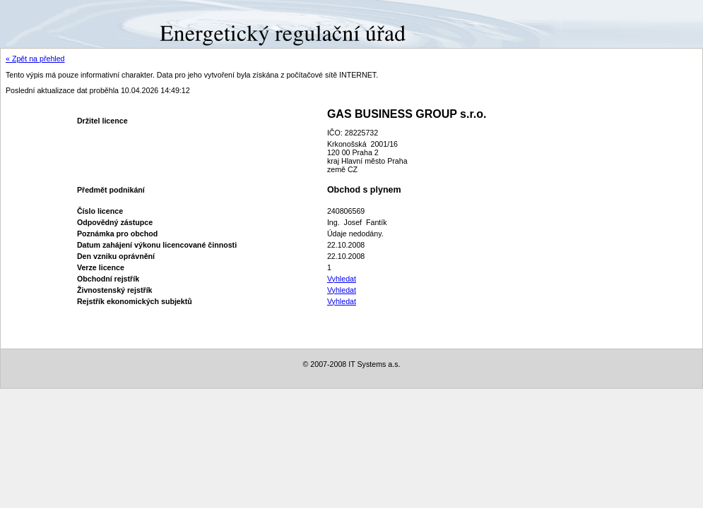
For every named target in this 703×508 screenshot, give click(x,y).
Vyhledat (341, 278)
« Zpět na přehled (35, 58)
